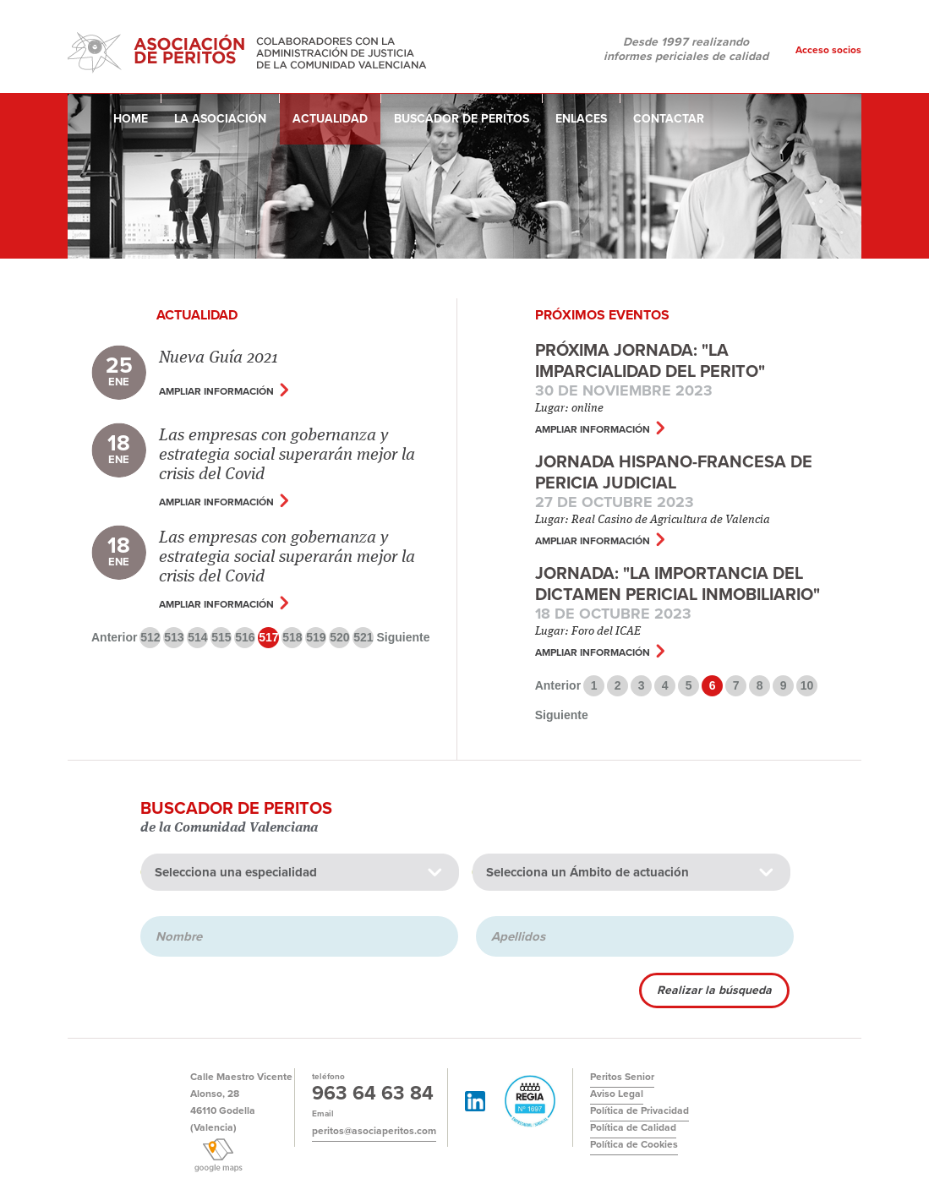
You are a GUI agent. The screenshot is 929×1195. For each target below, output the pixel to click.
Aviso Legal (616, 1094)
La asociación (220, 119)
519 (315, 637)
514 (197, 637)
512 (150, 637)
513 (173, 637)
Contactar (668, 119)
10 (807, 685)
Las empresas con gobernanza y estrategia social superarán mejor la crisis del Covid (287, 455)
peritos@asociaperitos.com (374, 1131)
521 (363, 637)
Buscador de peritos (461, 119)
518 (292, 637)
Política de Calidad (633, 1127)
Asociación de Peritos (248, 49)
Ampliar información (216, 391)
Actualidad (330, 119)
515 (221, 637)
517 (268, 637)
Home (130, 119)
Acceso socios (828, 50)
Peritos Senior (622, 1077)
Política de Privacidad (639, 1110)
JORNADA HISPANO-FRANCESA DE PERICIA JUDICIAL (673, 473)
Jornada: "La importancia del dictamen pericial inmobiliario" (677, 584)
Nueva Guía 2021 (218, 358)
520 (339, 637)
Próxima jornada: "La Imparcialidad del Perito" (650, 361)
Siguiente (402, 637)
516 (244, 637)
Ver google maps (217, 1155)
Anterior (114, 637)
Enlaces (581, 119)
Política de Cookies (634, 1144)
